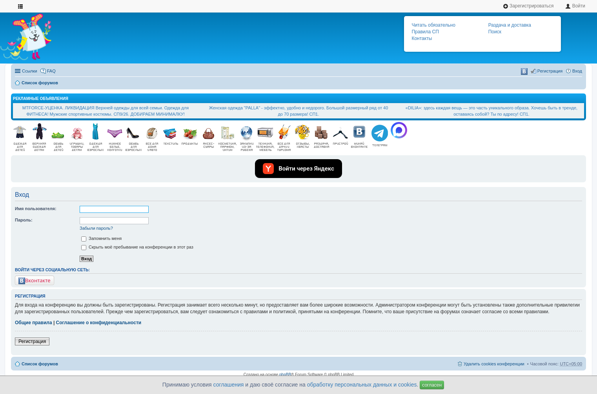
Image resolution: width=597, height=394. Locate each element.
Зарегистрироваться (528, 6)
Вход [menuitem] (577, 71)
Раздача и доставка (509, 25)
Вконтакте (34, 280)
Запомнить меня (101, 238)
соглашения (228, 384)
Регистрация (32, 341)
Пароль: (24, 220)
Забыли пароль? (96, 228)
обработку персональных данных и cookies (362, 384)
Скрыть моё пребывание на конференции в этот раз (137, 247)
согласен (432, 385)
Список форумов (40, 82)
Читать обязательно (433, 25)
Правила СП (425, 31)
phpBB (285, 374)
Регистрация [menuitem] (549, 71)
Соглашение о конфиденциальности (99, 322)
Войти (575, 6)
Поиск (494, 31)
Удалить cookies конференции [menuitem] (494, 363)
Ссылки (29, 71)
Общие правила (33, 322)
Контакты (421, 38)
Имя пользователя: (35, 208)
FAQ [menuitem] (51, 71)
